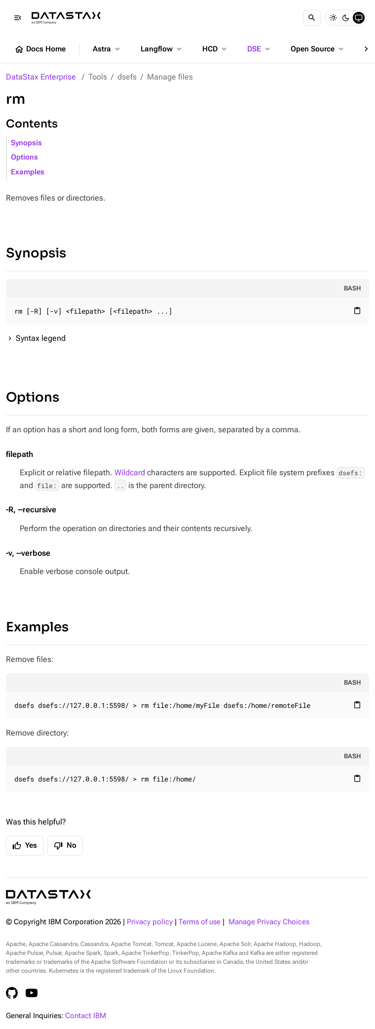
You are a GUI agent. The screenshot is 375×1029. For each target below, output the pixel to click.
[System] (359, 18)
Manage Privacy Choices (268, 922)
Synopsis (26, 143)
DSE (259, 48)
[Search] (312, 18)
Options (24, 157)
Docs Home (40, 49)
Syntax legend (41, 338)
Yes (24, 845)
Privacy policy (150, 922)
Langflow (162, 48)
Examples (27, 172)
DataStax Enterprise (41, 77)
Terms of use (200, 922)
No (65, 845)
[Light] (333, 18)
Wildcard (129, 472)
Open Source (318, 48)
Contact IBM (85, 1016)
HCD (215, 48)
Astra (107, 48)
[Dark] (346, 18)
